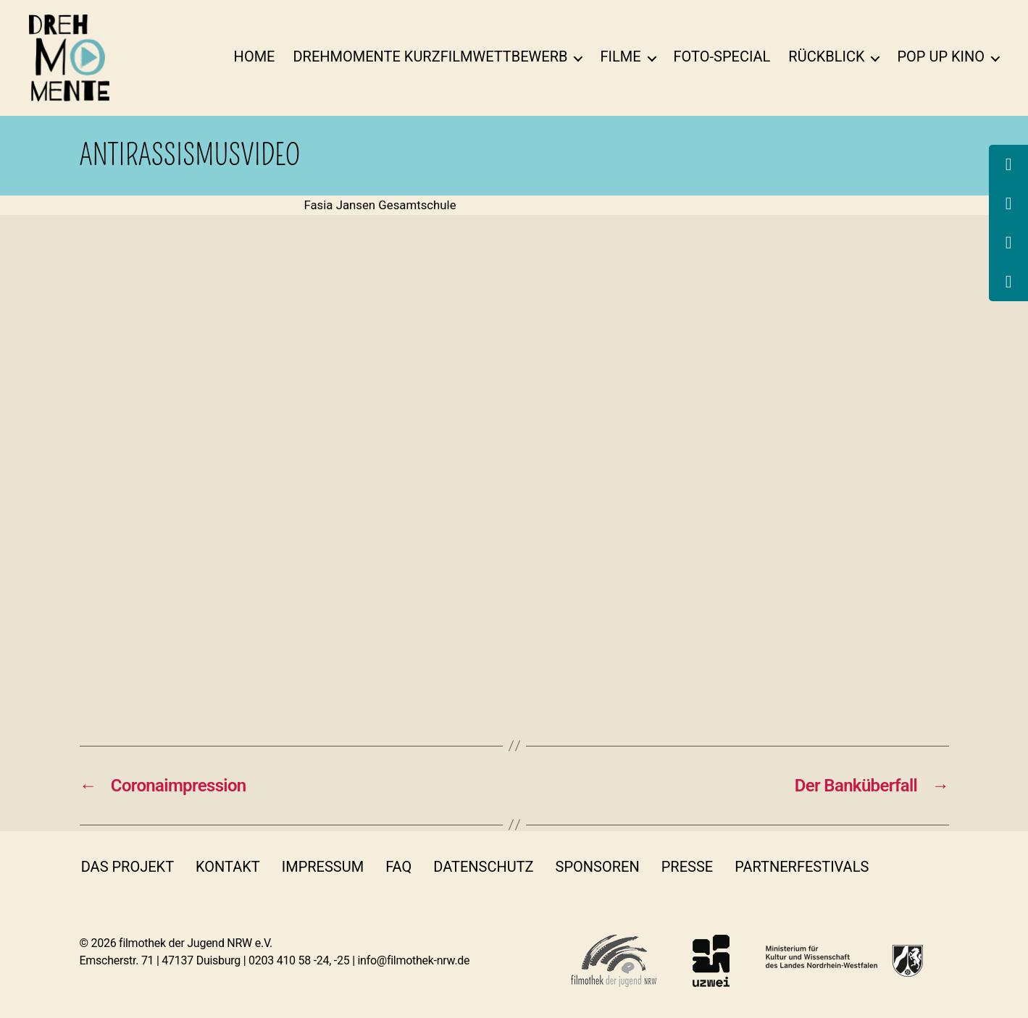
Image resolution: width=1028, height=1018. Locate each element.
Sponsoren (598, 866)
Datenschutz (483, 866)
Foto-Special (722, 56)
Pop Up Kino (941, 56)
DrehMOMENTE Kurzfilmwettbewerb (430, 56)
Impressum (323, 866)
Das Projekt (127, 866)
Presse (687, 866)
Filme (620, 56)
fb (899, 866)
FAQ (398, 866)
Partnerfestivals (802, 866)
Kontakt (228, 866)
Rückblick (826, 56)
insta (938, 866)
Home (254, 56)
